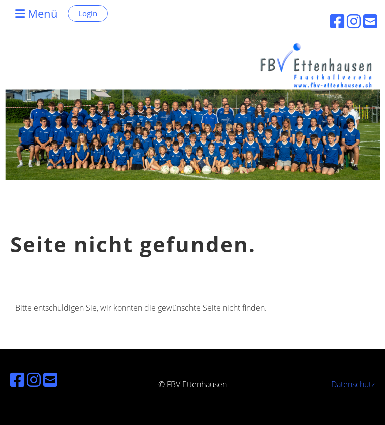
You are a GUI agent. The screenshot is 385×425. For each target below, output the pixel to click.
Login (87, 13)
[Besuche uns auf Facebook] (17, 379)
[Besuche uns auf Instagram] (34, 379)
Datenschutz (353, 384)
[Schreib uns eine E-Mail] (50, 379)
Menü (36, 13)
